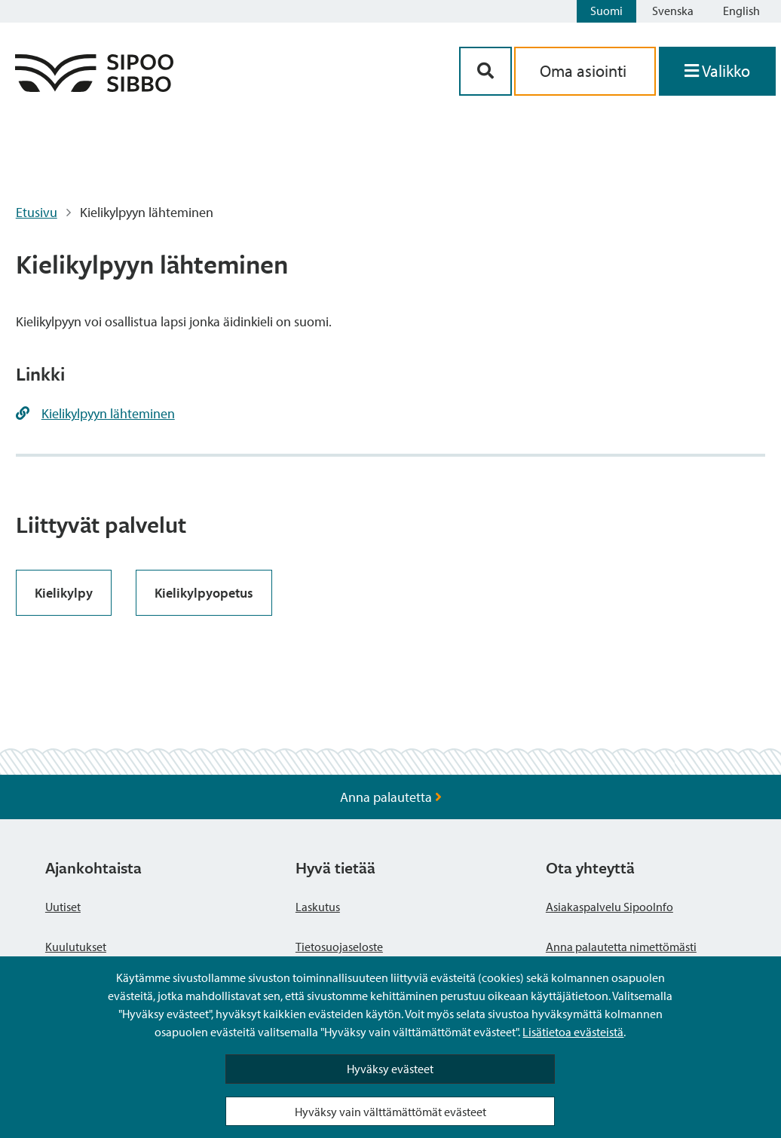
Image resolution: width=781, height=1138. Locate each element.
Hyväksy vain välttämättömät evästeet (390, 1111)
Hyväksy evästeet (390, 1068)
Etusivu (36, 212)
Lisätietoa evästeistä (572, 1031)
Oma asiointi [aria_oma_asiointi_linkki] (585, 70)
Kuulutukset (75, 946)
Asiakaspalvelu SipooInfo (609, 906)
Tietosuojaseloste (339, 946)
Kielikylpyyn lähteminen (108, 413)
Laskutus (318, 906)
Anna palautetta (391, 797)
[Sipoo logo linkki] (94, 87)
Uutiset (63, 906)
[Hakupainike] (485, 71)
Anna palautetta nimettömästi (621, 946)
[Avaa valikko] (717, 71)
